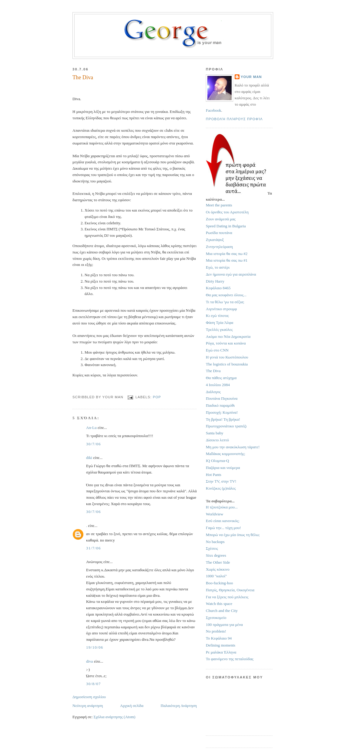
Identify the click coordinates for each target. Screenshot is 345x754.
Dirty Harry (215, 281)
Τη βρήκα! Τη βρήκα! (223, 419)
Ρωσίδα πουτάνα (219, 232)
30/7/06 (93, 444)
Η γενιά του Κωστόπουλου (227, 357)
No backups (215, 541)
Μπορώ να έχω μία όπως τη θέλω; (233, 534)
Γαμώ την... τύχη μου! (223, 527)
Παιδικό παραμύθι (220, 405)
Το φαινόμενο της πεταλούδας (229, 659)
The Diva (213, 371)
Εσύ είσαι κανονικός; (222, 520)
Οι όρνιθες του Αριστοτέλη (227, 212)
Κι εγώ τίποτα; (217, 315)
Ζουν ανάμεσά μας (221, 219)
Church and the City (222, 610)
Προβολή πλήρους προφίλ (234, 119)
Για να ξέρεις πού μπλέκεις (227, 597)
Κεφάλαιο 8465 (218, 288)
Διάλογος (213, 391)
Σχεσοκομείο (216, 617)
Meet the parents (219, 205)
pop (157, 397)
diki (89, 457)
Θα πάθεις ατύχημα (221, 377)
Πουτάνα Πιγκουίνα (221, 398)
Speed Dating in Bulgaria (226, 226)
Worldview (214, 514)
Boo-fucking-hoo (219, 583)
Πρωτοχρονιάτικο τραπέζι (226, 426)
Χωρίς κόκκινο (217, 569)
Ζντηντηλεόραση (219, 246)
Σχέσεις (212, 548)
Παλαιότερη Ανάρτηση (179, 705)
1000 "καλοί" (216, 576)
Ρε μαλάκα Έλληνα (221, 652)
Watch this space (219, 603)
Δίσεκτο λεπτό (217, 440)
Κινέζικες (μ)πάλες (221, 488)
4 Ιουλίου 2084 (218, 384)
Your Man (251, 77)
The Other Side (218, 562)
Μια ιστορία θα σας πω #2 (226, 253)
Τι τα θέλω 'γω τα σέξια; (225, 302)
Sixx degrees (216, 555)
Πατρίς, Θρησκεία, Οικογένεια (230, 590)
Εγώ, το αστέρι (217, 267)
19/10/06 (94, 647)
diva (89, 661)
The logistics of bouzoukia (227, 364)
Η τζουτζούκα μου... (222, 507)
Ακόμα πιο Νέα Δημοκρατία (228, 336)
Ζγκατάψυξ (215, 239)
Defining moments (220, 645)
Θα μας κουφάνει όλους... (226, 295)
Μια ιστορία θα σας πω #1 (226, 260)
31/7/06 (93, 548)
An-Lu (91, 427)
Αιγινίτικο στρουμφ (221, 309)
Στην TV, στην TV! (221, 481)
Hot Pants (213, 474)
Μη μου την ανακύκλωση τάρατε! (233, 447)
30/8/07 (93, 683)
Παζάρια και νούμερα (223, 467)
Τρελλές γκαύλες (219, 329)
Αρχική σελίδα (131, 705)
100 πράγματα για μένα (224, 624)
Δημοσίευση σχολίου (89, 697)
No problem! (216, 631)
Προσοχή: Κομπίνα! (222, 412)
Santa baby (214, 433)
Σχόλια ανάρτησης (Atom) (115, 717)
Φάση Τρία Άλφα (219, 322)
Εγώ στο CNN (217, 350)
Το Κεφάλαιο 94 (219, 638)
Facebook (213, 110)
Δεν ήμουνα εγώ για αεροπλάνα (231, 274)
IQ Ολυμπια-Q (217, 460)
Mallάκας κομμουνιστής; (225, 453)
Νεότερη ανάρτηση (87, 705)
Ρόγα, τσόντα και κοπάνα (226, 343)
